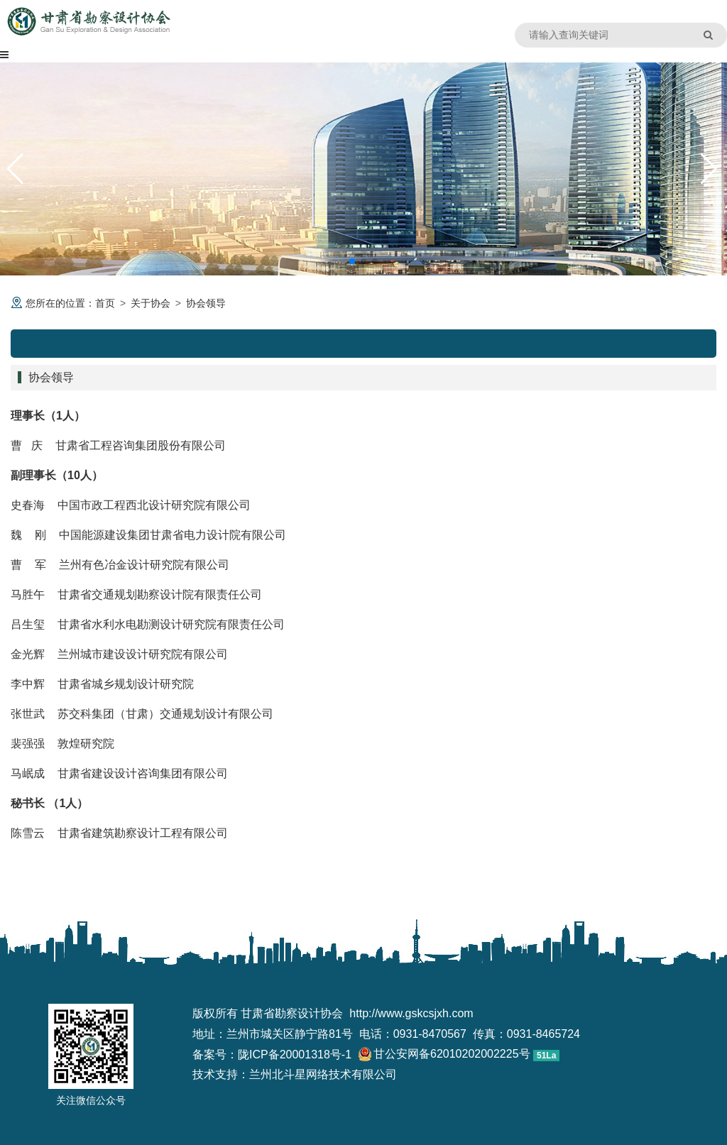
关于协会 (150, 303)
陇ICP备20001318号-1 (294, 1054)
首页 (105, 303)
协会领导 (206, 303)
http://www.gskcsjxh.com (411, 1013)
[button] (352, 261)
